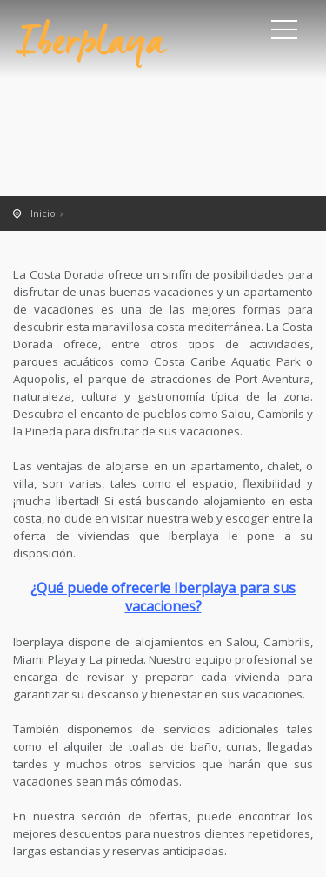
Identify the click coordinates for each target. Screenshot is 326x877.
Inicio (43, 212)
